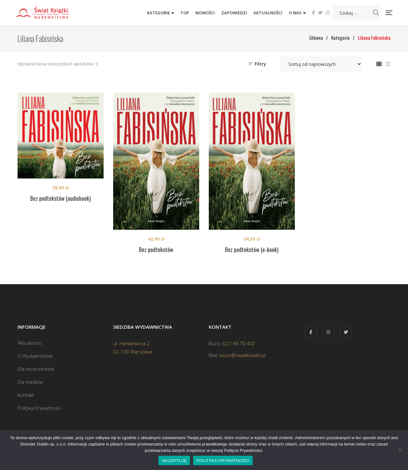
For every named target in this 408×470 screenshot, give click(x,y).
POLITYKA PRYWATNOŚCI (223, 460)
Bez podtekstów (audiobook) (60, 198)
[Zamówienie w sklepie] (321, 64)
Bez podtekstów (156, 249)
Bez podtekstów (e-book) (252, 249)
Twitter (320, 13)
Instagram (328, 13)
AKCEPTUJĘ (174, 460)
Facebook (313, 13)
